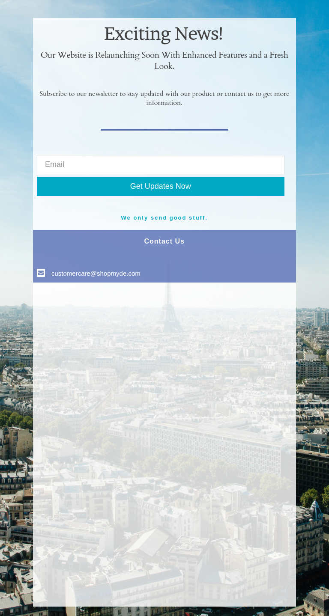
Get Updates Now (160, 186)
